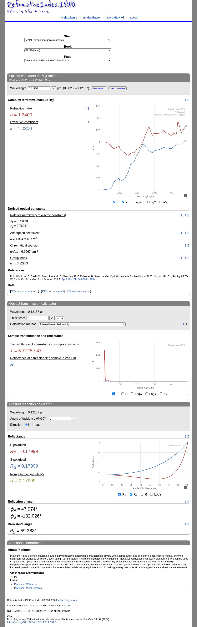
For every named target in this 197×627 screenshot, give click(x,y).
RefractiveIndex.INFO (41, 4)
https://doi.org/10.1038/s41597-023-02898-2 (31, 622)
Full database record (78, 291)
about (134, 17)
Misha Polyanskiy (67, 600)
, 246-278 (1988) (78, 279)
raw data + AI (115, 17)
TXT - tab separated (53, 291)
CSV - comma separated (24, 291)
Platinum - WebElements (28, 588)
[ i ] (187, 99)
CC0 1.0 (65, 605)
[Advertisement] (161, 47)
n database (91, 17)
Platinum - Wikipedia (25, 584)
